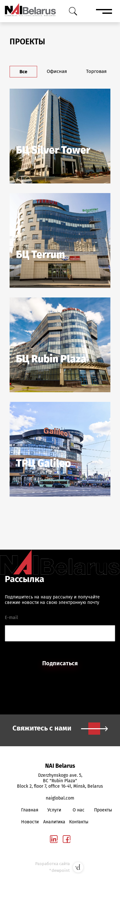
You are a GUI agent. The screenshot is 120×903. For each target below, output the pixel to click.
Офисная (57, 71)
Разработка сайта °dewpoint (60, 867)
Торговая (96, 71)
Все (23, 72)
